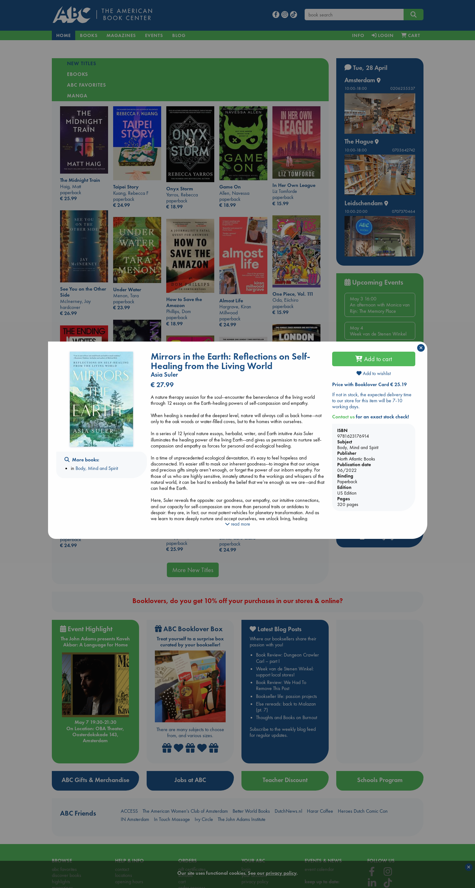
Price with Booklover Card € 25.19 (369, 384)
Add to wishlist (373, 373)
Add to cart (373, 359)
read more (237, 524)
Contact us (343, 416)
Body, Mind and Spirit (97, 468)
